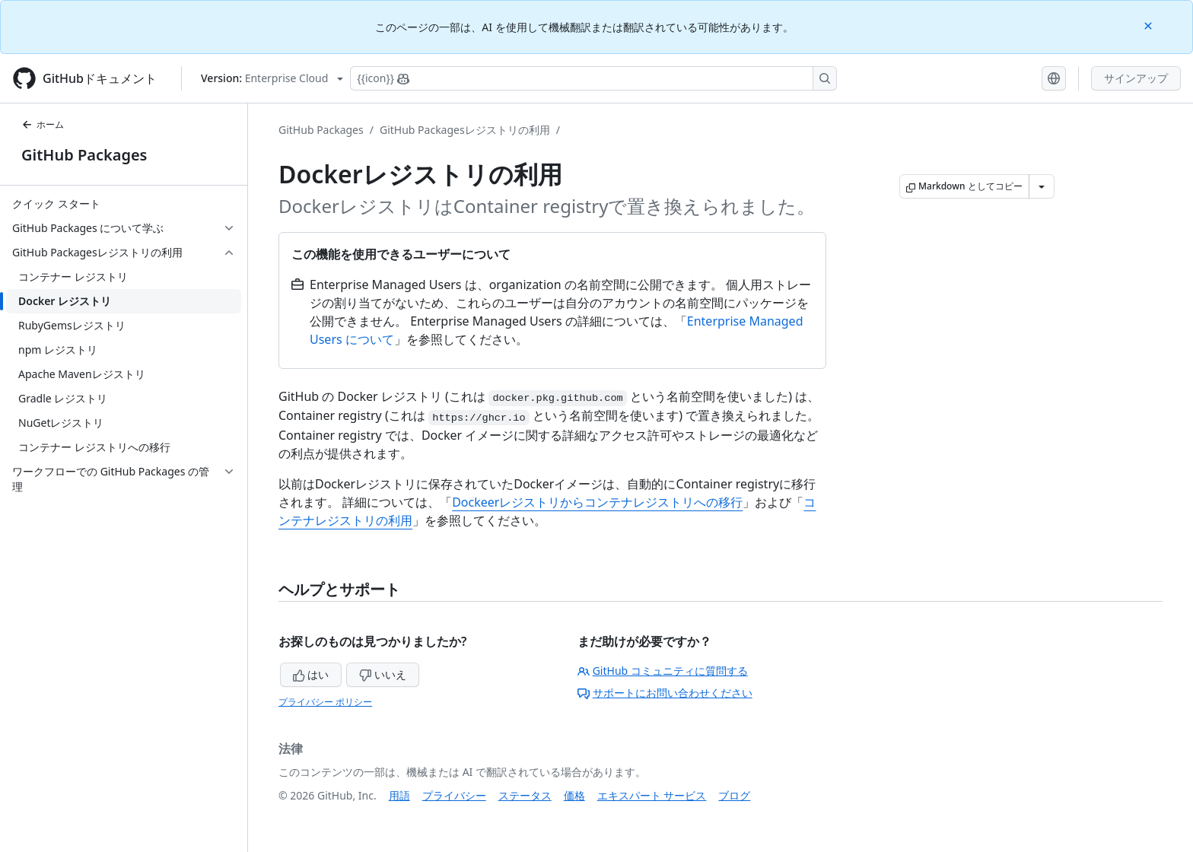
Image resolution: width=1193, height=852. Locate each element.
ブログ (734, 795)
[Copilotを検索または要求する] (593, 78)
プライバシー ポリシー (325, 701)
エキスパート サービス (652, 795)
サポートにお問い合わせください (664, 692)
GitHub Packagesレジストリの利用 (465, 129)
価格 (574, 795)
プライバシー (454, 795)
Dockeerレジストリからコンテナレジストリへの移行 (597, 502)
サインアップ (1136, 78)
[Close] (1149, 24)
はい (311, 674)
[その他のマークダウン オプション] (1042, 186)
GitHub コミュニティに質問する (662, 670)
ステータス (525, 795)
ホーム (42, 124)
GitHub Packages (84, 155)
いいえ (382, 674)
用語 (399, 795)
